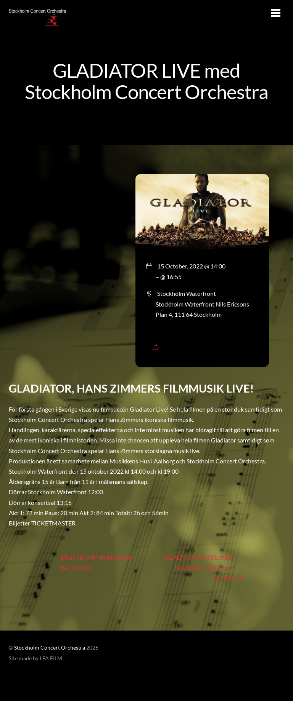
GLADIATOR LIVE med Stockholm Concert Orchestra (146, 80)
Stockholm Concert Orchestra (49, 648)
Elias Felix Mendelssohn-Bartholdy (92, 562)
